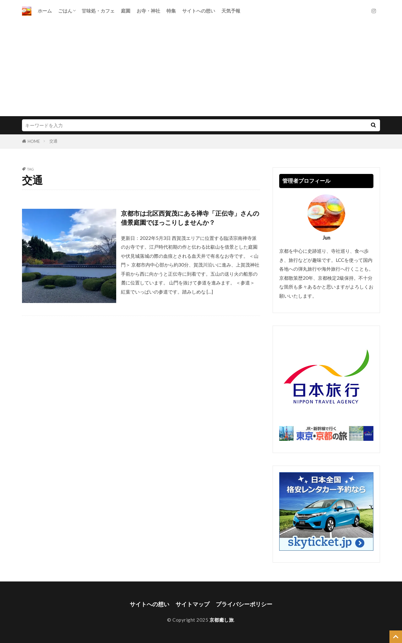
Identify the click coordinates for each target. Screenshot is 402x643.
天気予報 (230, 11)
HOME (34, 141)
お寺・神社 (148, 11)
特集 (171, 11)
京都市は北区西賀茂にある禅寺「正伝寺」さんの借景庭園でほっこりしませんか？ (190, 217)
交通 (53, 140)
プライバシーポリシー (244, 604)
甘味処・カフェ (98, 11)
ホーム (45, 11)
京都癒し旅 (221, 620)
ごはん (65, 11)
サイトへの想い (198, 11)
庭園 (125, 11)
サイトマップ (192, 604)
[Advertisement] (201, 69)
